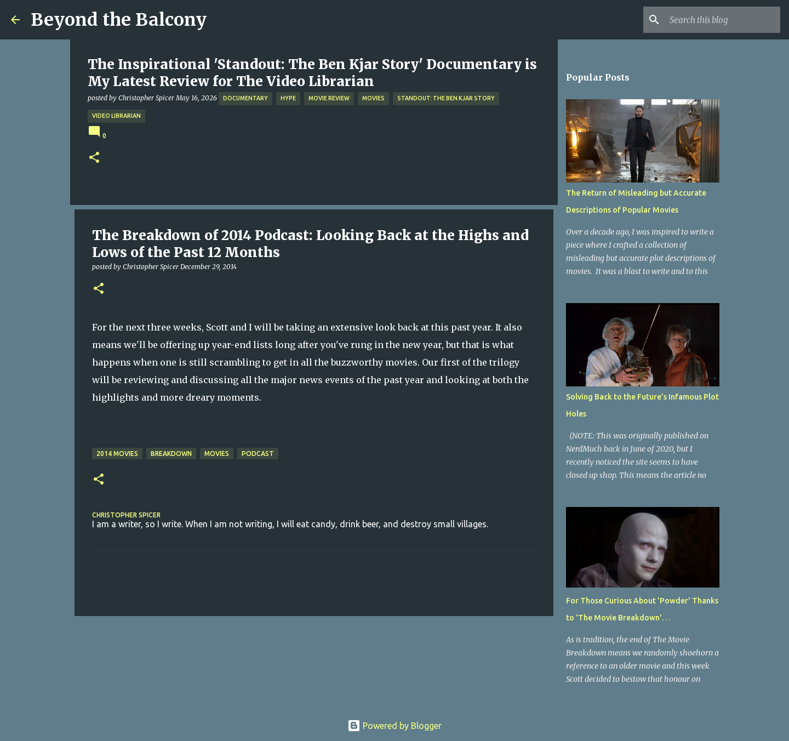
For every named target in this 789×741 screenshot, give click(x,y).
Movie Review (329, 98)
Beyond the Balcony (119, 20)
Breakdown (171, 453)
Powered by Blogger (394, 726)
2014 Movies (117, 453)
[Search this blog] (722, 20)
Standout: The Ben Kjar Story (446, 98)
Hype (288, 98)
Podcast (258, 453)
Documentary (245, 98)
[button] (94, 158)
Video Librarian (116, 115)
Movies (373, 98)
